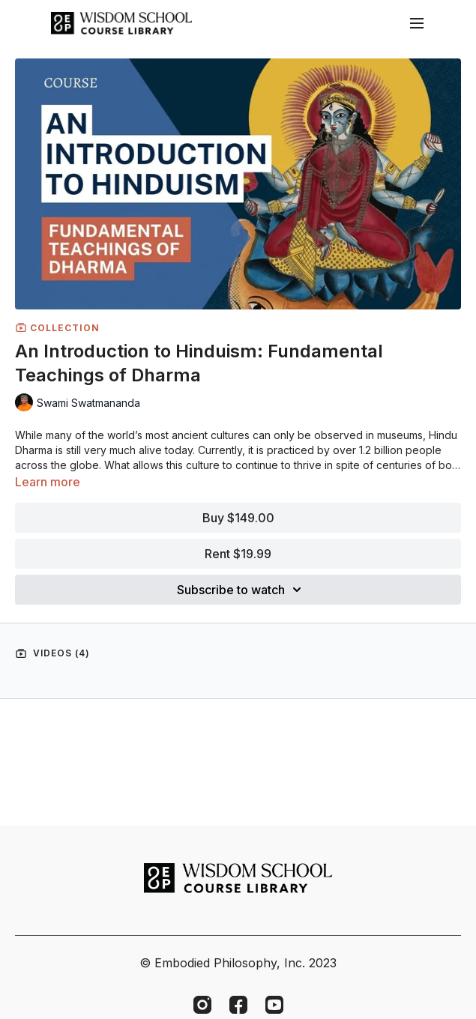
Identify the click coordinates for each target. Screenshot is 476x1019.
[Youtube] (274, 1005)
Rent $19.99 (238, 553)
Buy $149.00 (238, 517)
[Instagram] (202, 1005)
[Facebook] (238, 1005)
